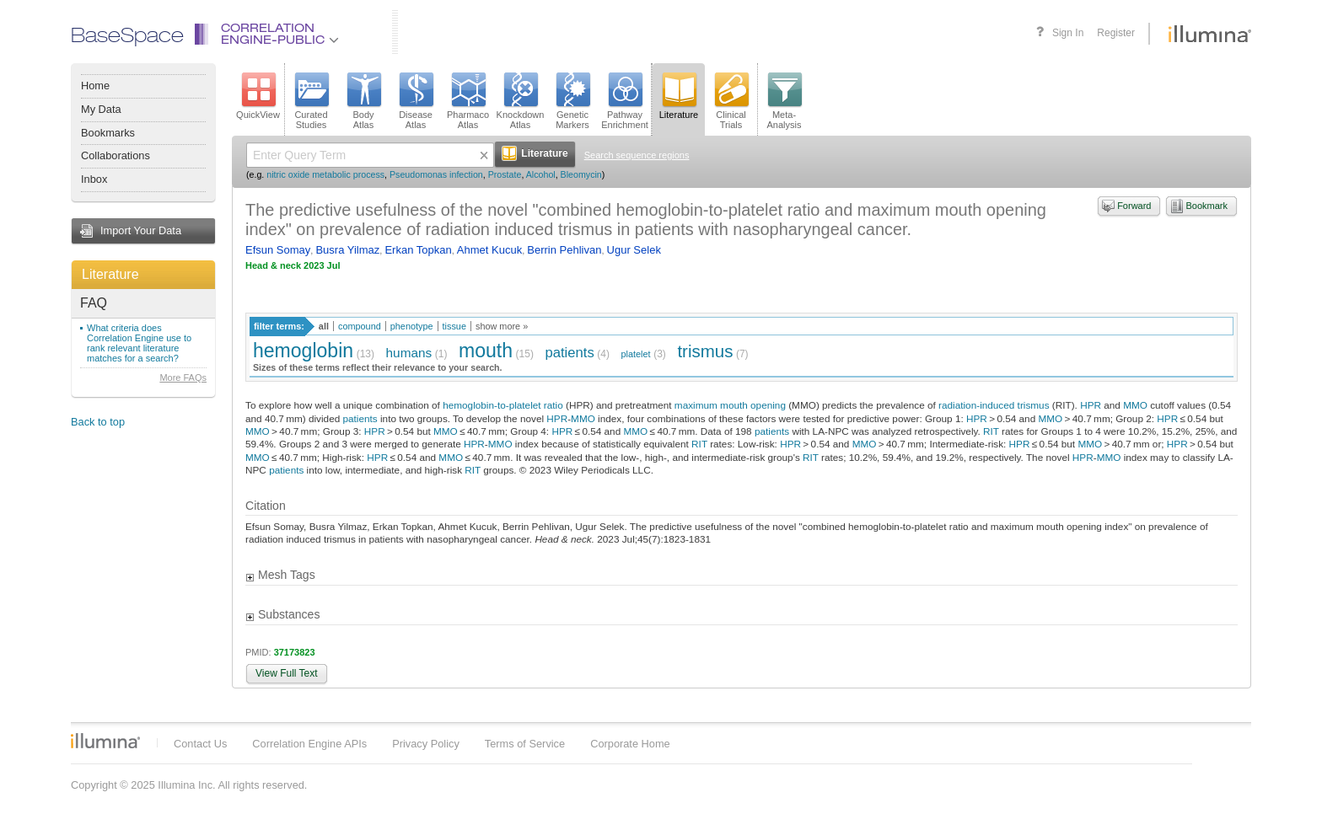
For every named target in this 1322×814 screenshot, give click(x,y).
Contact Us (200, 743)
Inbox (94, 179)
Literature (110, 274)
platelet (636, 354)
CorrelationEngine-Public (280, 35)
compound (359, 326)
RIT (991, 431)
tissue (454, 326)
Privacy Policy (425, 743)
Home (95, 85)
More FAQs (183, 377)
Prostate (505, 174)
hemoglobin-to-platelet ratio (503, 404)
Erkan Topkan (417, 250)
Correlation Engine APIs (309, 743)
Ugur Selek (634, 250)
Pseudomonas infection (436, 174)
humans (409, 352)
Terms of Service (525, 743)
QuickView (258, 96)
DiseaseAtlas (416, 101)
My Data (101, 109)
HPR (1090, 404)
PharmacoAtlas (468, 101)
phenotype (411, 326)
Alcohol (541, 174)
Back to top (98, 421)
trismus (705, 351)
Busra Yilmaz (347, 250)
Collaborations (115, 155)
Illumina (105, 740)
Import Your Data (140, 230)
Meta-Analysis (784, 101)
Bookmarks (108, 132)
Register (1116, 33)
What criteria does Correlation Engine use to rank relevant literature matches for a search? (139, 343)
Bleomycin (581, 174)
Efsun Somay (277, 250)
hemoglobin (303, 350)
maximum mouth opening (730, 404)
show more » (502, 326)
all (324, 326)
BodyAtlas (363, 101)
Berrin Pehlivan (564, 250)
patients (569, 353)
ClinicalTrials (731, 101)
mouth (486, 350)
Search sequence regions (637, 155)
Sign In (1067, 33)
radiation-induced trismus (993, 404)
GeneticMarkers (572, 101)
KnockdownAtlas (521, 101)
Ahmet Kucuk (489, 250)
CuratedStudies (311, 101)
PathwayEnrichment (624, 101)
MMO (1135, 404)
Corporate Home (630, 743)
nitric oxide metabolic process (325, 174)
